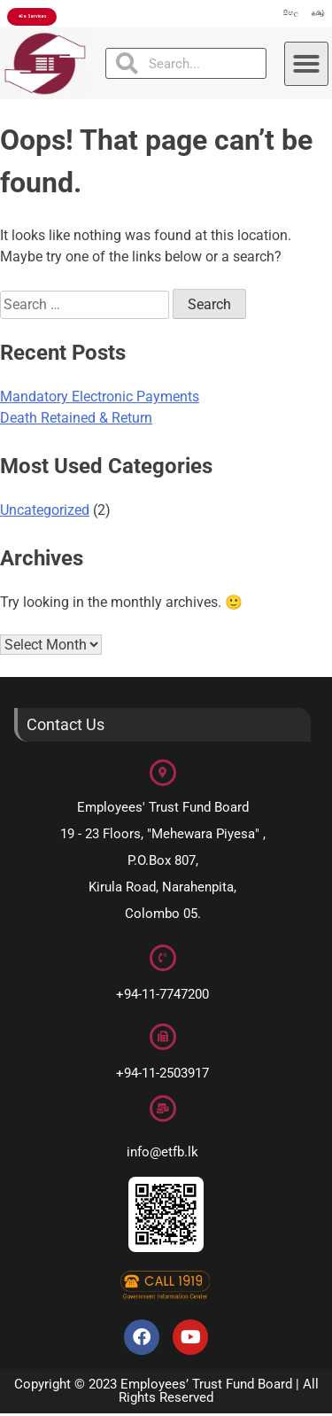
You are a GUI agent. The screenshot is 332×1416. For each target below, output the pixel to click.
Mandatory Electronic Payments (99, 400)
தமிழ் (312, 15)
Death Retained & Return (76, 421)
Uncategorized (44, 513)
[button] (306, 66)
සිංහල (273, 15)
